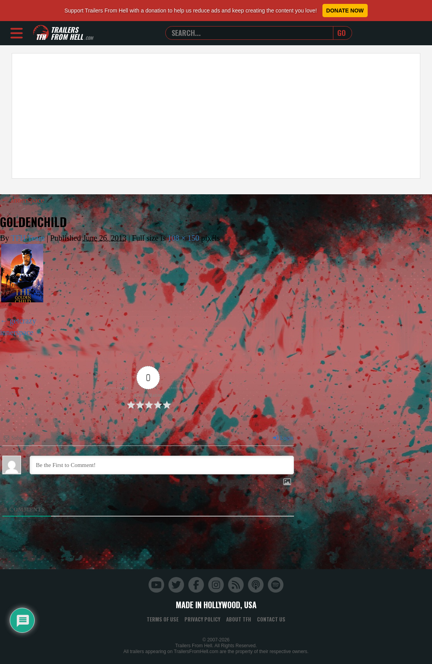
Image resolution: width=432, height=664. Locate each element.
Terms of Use (163, 619)
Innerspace (23, 199)
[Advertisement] (216, 115)
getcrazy (23, 320)
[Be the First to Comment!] (162, 464)
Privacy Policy (202, 619)
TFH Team (28, 237)
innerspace (17, 332)
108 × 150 (183, 237)
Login (282, 437)
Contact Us (271, 619)
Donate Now (345, 10)
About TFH (238, 619)
